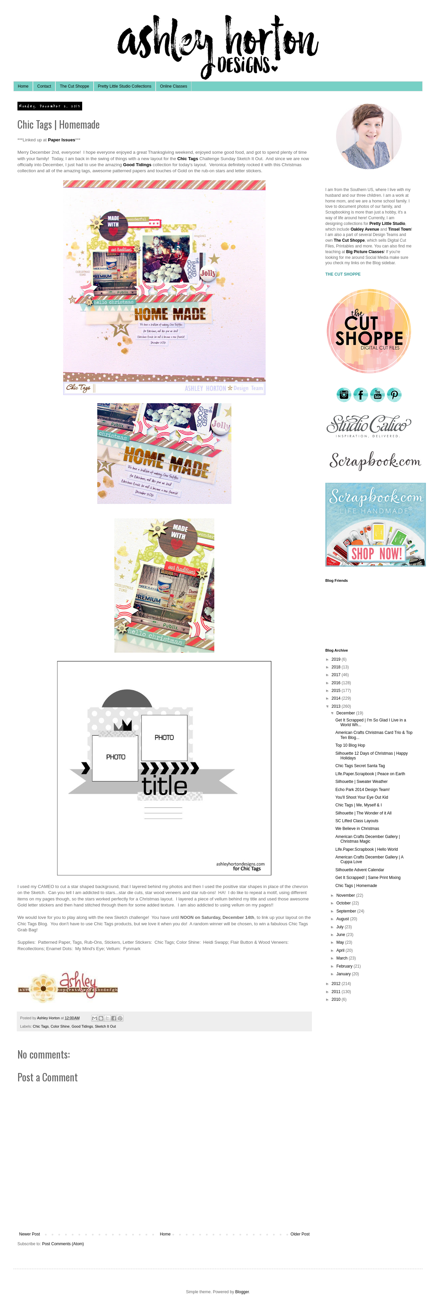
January (344, 974)
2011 (337, 991)
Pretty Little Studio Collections (124, 86)
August (343, 919)
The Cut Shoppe (74, 86)
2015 (337, 690)
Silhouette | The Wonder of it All (363, 813)
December (346, 713)
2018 (337, 667)
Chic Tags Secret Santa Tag (360, 765)
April (340, 950)
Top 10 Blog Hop (350, 745)
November (346, 895)
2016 (337, 683)
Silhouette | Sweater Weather (361, 781)
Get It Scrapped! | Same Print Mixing (368, 877)
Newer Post (29, 1234)
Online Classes (173, 86)
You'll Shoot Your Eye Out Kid (361, 797)
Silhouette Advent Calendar (359, 870)
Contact (44, 86)
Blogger (242, 1292)
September (346, 911)
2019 (337, 659)
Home (23, 86)
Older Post (300, 1234)
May (340, 942)
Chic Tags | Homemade (356, 885)
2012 (337, 983)
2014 (337, 698)
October (344, 903)
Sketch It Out (105, 1026)
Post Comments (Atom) (63, 1244)
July (340, 927)
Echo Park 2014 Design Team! (362, 789)
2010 (337, 999)
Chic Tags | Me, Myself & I (358, 805)
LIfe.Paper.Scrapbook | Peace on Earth (370, 774)
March (342, 958)
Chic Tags (41, 1026)
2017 (337, 674)
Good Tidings (82, 1026)
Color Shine (60, 1026)
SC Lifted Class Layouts (356, 821)
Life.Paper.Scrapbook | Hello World (366, 849)
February (344, 966)
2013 (337, 706)
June (341, 934)
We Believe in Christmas (357, 828)
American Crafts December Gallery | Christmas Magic (367, 839)
